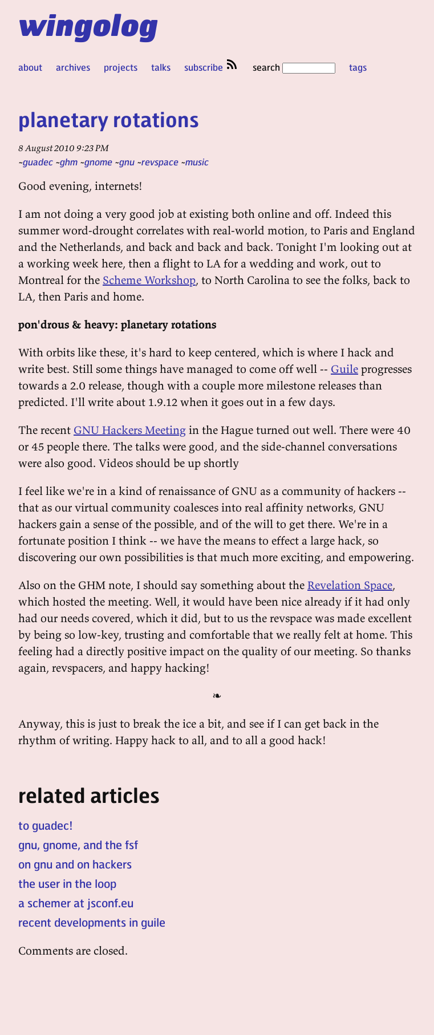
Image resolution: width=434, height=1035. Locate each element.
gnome (98, 162)
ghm (69, 162)
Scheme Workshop (149, 280)
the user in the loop (67, 883)
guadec (38, 162)
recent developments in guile (91, 922)
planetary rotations (108, 118)
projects (120, 67)
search (294, 67)
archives (73, 67)
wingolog (88, 24)
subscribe (211, 67)
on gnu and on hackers (75, 864)
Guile (344, 369)
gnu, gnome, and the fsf (78, 844)
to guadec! (45, 825)
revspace (160, 162)
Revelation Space (349, 585)
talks (161, 67)
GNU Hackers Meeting (130, 430)
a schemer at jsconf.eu (75, 902)
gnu (127, 162)
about (30, 67)
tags (358, 67)
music (197, 162)
